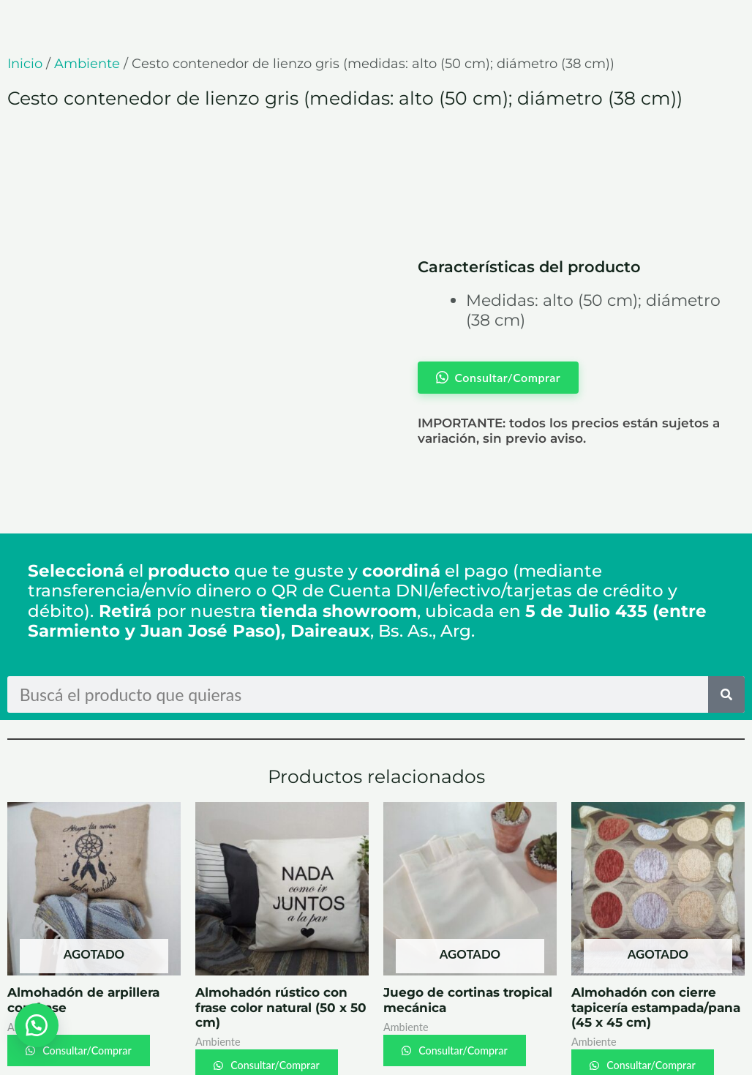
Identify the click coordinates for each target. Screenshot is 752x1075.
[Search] (726, 636)
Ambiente (87, 64)
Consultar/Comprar (92, 992)
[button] (37, 1024)
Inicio (24, 64)
